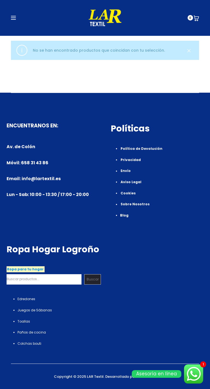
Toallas (24, 321)
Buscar (93, 279)
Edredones (26, 299)
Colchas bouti (29, 343)
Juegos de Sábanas (35, 310)
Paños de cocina (32, 332)
